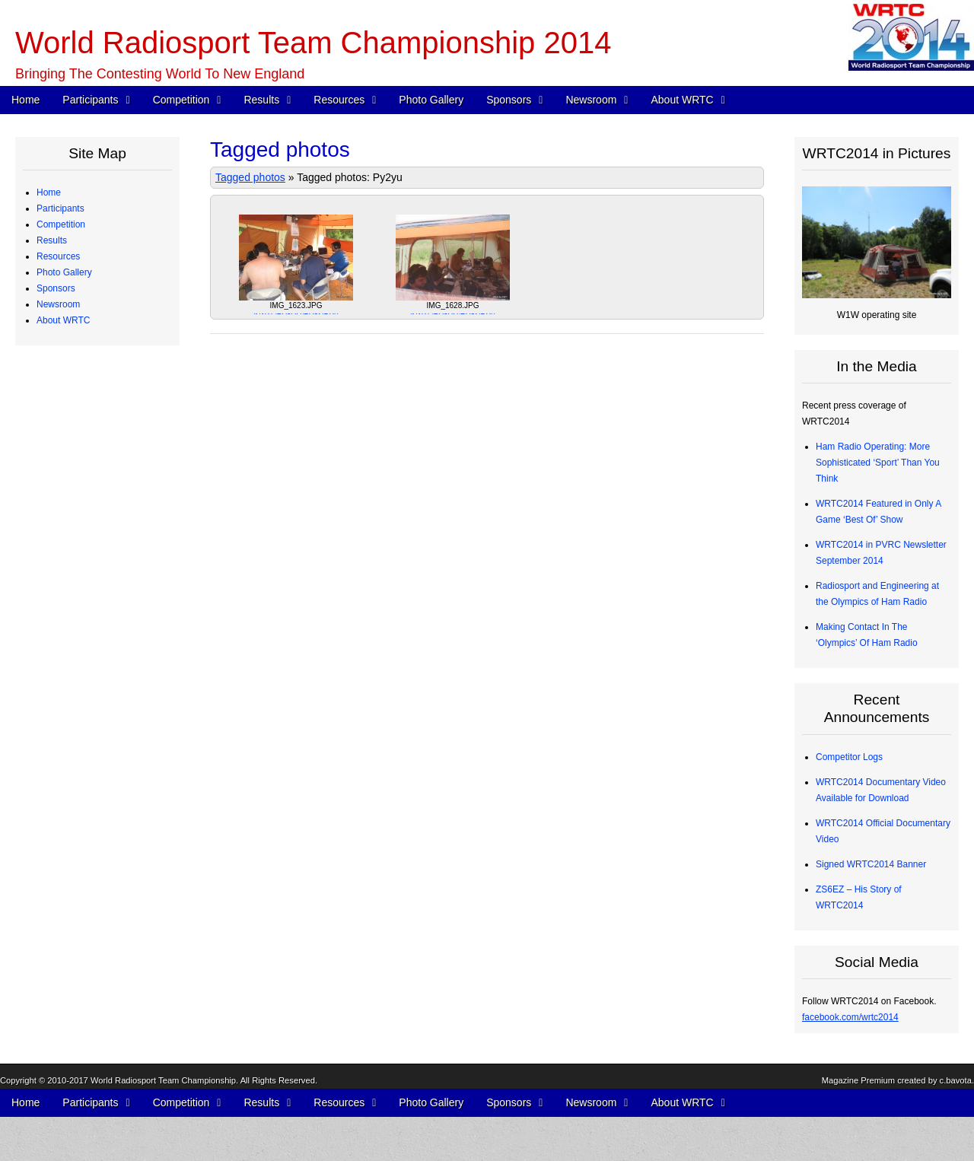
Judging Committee (87, 320)
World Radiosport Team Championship (163, 1143)
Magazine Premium (858, 1143)
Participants (90, 100)
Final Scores (73, 512)
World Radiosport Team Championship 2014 (313, 42)
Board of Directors (85, 1039)
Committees (72, 1055)
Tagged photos (250, 177)
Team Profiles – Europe (95, 256)
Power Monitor (77, 640)
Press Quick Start (83, 847)
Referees (66, 304)
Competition (181, 100)
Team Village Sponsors (95, 799)
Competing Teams (85, 224)
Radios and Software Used (102, 560)
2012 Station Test (83, 687)
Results (261, 100)
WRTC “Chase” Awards (95, 464)
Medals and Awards (88, 496)
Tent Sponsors (77, 815)
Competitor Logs (81, 576)
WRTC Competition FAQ (97, 400)
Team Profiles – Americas (99, 240)
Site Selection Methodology (103, 448)
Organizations (76, 751)
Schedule (67, 368)
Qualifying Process (86, 336)
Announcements (81, 879)
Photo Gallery (431, 100)
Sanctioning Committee (95, 1071)
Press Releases (80, 863)
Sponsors (508, 100)
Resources (339, 100)
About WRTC (682, 100)
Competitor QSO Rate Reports (110, 592)
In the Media (73, 895)
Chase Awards (77, 528)
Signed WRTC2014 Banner (871, 864)
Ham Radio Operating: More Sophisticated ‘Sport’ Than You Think (878, 462)
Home (25, 100)
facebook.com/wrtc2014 (850, 1017)
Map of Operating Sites (95, 432)
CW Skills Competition (93, 544)
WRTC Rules (74, 384)
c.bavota (956, 1143)
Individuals (69, 783)
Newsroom (590, 100)
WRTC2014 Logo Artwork (99, 975)
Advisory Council (82, 767)
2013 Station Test (83, 671)
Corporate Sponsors (88, 735)
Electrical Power (80, 624)
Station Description (86, 416)
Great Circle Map (82, 655)
